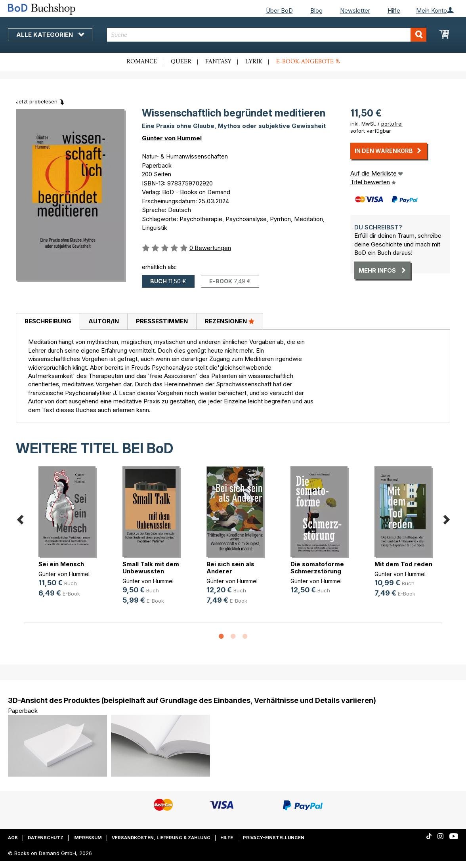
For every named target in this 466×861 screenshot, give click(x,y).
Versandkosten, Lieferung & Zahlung (161, 837)
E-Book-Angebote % (308, 61)
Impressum (87, 837)
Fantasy (218, 61)
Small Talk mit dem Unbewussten (150, 567)
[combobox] (267, 35)
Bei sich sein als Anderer (230, 567)
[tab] (48, 321)
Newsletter (355, 10)
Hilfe (394, 10)
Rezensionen (229, 321)
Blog (316, 10)
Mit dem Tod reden (403, 564)
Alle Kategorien (50, 34)
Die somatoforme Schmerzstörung (317, 567)
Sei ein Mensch (61, 564)
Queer (181, 61)
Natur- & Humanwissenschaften (185, 156)
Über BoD (279, 10)
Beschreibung (48, 321)
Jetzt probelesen (36, 101)
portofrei (392, 123)
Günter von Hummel (172, 138)
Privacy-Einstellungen (273, 837)
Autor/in (103, 321)
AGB (13, 837)
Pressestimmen (162, 321)
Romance (141, 61)
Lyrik (253, 61)
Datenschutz (45, 837)
